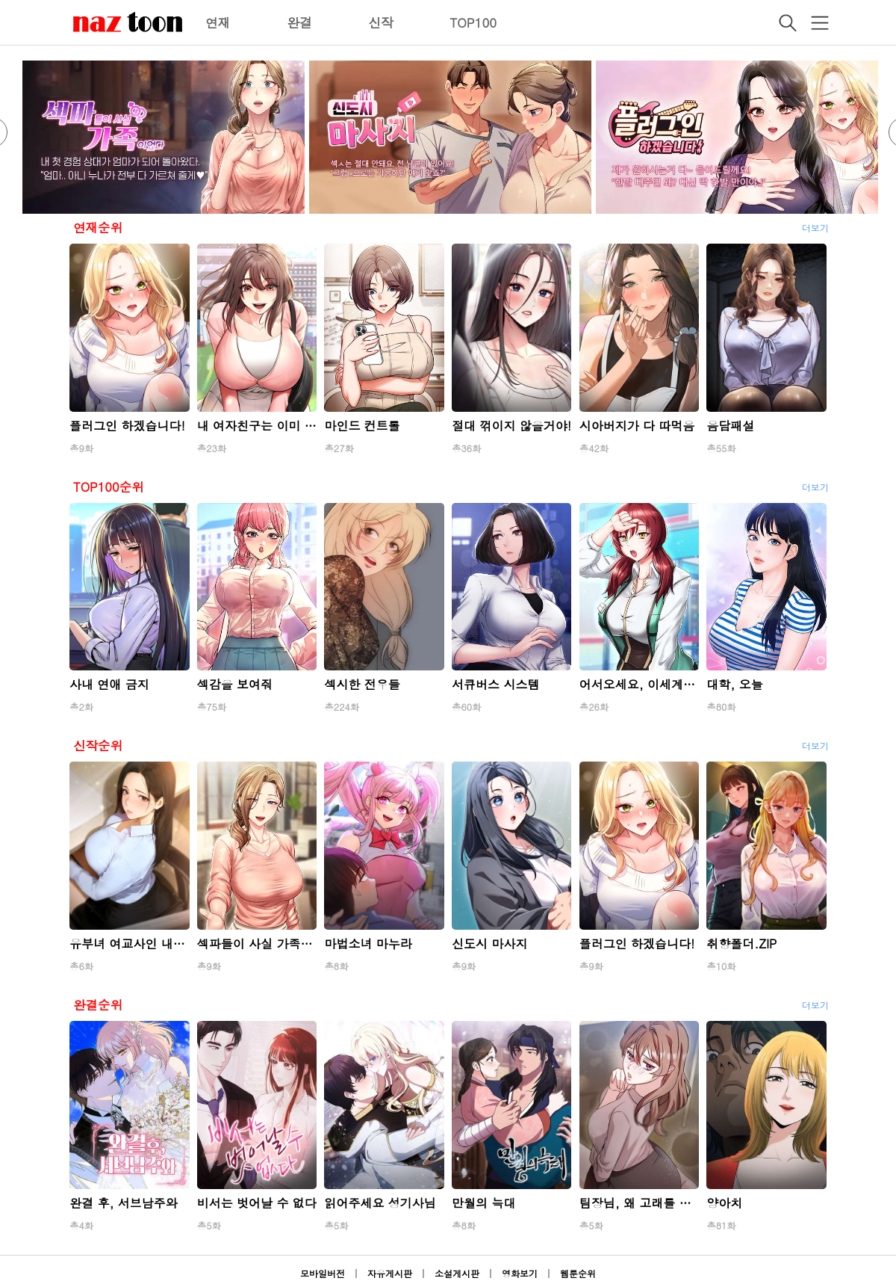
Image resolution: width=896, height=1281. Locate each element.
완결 (299, 22)
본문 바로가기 (0, 0)
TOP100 (473, 22)
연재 (218, 22)
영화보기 (520, 1273)
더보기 (815, 227)
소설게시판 (457, 1273)
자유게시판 (389, 1273)
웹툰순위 (578, 1273)
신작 (380, 22)
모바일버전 (322, 1273)
